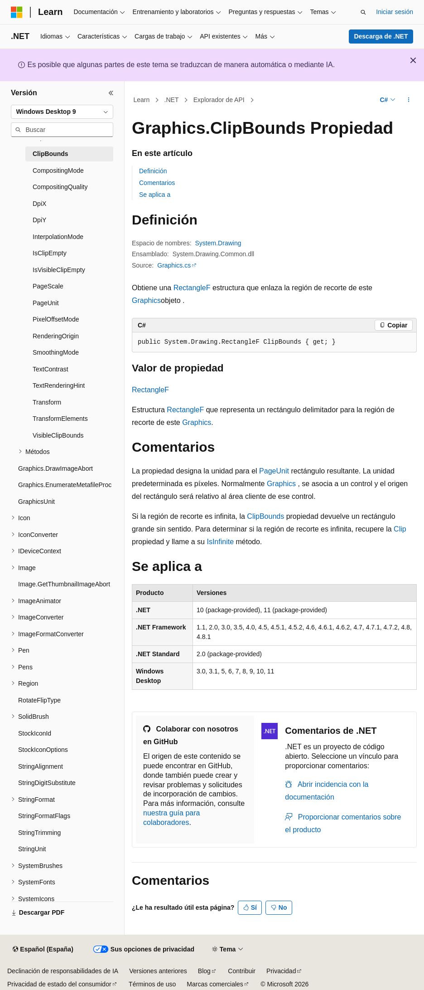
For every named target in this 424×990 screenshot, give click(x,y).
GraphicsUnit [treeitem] (36, 501)
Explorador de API (219, 99)
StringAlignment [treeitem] (40, 766)
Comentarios (157, 182)
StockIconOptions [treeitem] (43, 749)
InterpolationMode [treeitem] (58, 236)
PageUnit (274, 471)
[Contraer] (110, 93)
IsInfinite (220, 542)
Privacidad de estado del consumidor (59, 984)
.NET (171, 99)
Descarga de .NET (381, 36)
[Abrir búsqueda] (363, 12)
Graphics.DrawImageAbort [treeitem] (55, 468)
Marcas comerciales (215, 984)
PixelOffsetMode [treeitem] (56, 319)
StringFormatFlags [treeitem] (44, 815)
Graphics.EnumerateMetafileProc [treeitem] (64, 484)
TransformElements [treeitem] (60, 418)
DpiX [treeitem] (39, 203)
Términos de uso (152, 984)
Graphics (146, 300)
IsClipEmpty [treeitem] (50, 253)
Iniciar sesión (394, 11)
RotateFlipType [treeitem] (39, 700)
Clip (400, 529)
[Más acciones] (409, 100)
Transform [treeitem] (47, 402)
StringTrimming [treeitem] (39, 832)
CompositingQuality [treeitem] (60, 186)
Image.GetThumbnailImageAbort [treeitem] (64, 584)
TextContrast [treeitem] (50, 369)
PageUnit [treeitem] (46, 303)
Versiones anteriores (158, 971)
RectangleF (192, 288)
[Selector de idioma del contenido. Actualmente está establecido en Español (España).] (42, 949)
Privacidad (281, 971)
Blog (204, 971)
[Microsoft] (17, 12)
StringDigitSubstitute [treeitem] (47, 782)
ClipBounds (265, 516)
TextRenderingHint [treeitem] (59, 385)
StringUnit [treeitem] (32, 849)
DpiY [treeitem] (39, 220)
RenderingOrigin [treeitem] (56, 336)
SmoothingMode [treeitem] (56, 352)
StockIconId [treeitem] (34, 733)
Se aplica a (154, 194)
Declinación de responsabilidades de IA (62, 971)
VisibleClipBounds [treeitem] (58, 435)
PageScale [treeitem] (48, 286)
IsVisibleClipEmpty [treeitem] (59, 269)
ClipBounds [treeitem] (50, 153)
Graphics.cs (174, 265)
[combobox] (62, 112)
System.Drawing (218, 243)
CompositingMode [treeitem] (58, 170)
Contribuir (241, 971)
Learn (142, 99)
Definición (153, 171)
